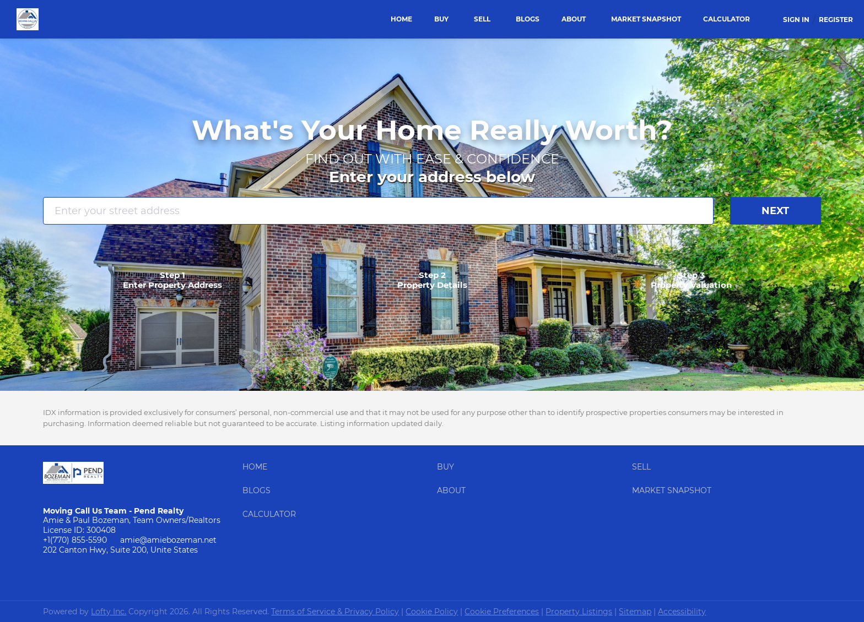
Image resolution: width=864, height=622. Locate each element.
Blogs (527, 19)
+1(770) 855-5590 (75, 540)
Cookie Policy (432, 611)
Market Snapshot (646, 19)
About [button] (573, 19)
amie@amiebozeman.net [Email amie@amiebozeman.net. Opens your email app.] (168, 540)
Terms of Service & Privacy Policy (335, 611)
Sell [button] (482, 19)
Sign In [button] (796, 19)
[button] (257, 469)
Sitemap (635, 611)
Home (401, 19)
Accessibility (682, 611)
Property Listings (579, 611)
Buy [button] (441, 19)
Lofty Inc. (108, 611)
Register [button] (836, 19)
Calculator (726, 19)
